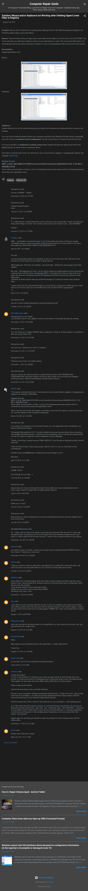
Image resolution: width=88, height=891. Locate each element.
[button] (84, 16)
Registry (10, 180)
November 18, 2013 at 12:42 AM (23, 555)
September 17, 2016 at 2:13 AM (22, 724)
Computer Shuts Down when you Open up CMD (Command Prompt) (33, 818)
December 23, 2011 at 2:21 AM (22, 382)
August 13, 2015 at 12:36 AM (21, 652)
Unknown (14, 547)
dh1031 (13, 389)
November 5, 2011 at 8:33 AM (22, 322)
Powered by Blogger (44, 878)
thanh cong (15, 658)
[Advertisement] (44, 762)
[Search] (84, 4)
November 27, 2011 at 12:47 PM (23, 351)
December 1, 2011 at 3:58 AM (22, 364)
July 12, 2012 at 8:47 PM (20, 493)
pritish (13, 730)
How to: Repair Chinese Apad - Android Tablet (23, 792)
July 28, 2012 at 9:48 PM (20, 522)
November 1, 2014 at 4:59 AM (22, 595)
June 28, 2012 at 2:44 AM (20, 478)
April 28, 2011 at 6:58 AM (20, 249)
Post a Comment (10, 743)
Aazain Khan (15, 621)
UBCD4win (14, 156)
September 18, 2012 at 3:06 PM (22, 540)
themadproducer (17, 313)
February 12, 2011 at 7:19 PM (21, 231)
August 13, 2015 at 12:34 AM (21, 630)
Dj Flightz (14, 238)
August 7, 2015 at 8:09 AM (20, 614)
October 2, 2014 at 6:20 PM (21, 571)
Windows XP (21, 180)
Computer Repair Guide (44, 3)
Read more (81, 811)
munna (13, 562)
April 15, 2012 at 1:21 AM (20, 460)
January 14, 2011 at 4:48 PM (21, 212)
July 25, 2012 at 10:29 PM (20, 507)
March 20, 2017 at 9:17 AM (21, 737)
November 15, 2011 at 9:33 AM (22, 338)
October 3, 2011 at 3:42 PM (21, 307)
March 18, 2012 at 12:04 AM (21, 416)
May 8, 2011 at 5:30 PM (19, 293)
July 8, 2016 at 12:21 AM (20, 665)
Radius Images (49, 882)
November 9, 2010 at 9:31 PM (22, 196)
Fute (12, 601)
